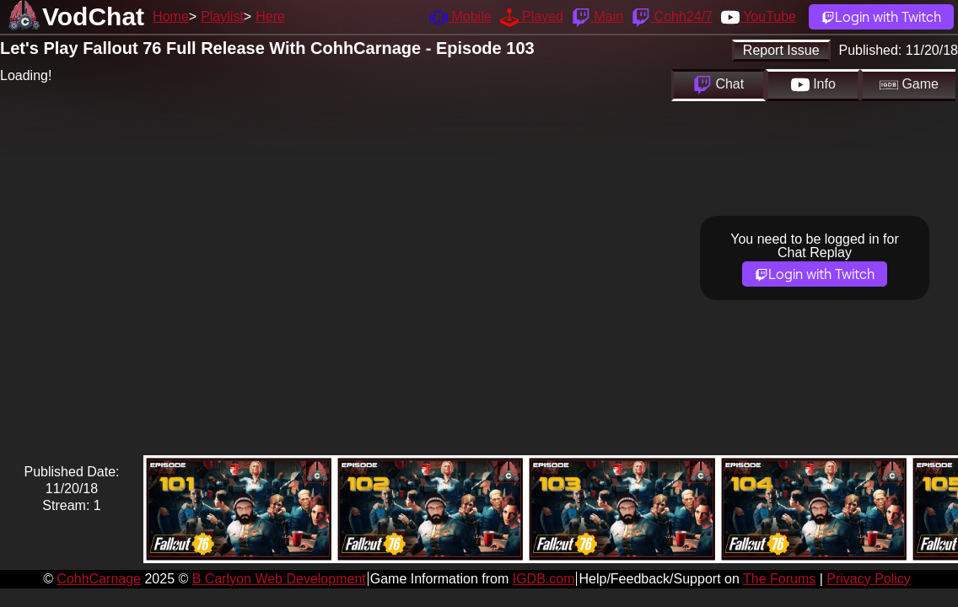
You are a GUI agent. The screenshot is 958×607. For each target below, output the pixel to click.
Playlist (222, 16)
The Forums (779, 579)
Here (270, 16)
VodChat (93, 16)
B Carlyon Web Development (279, 579)
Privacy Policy (868, 579)
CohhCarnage (99, 579)
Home (171, 16)
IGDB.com (544, 579)
